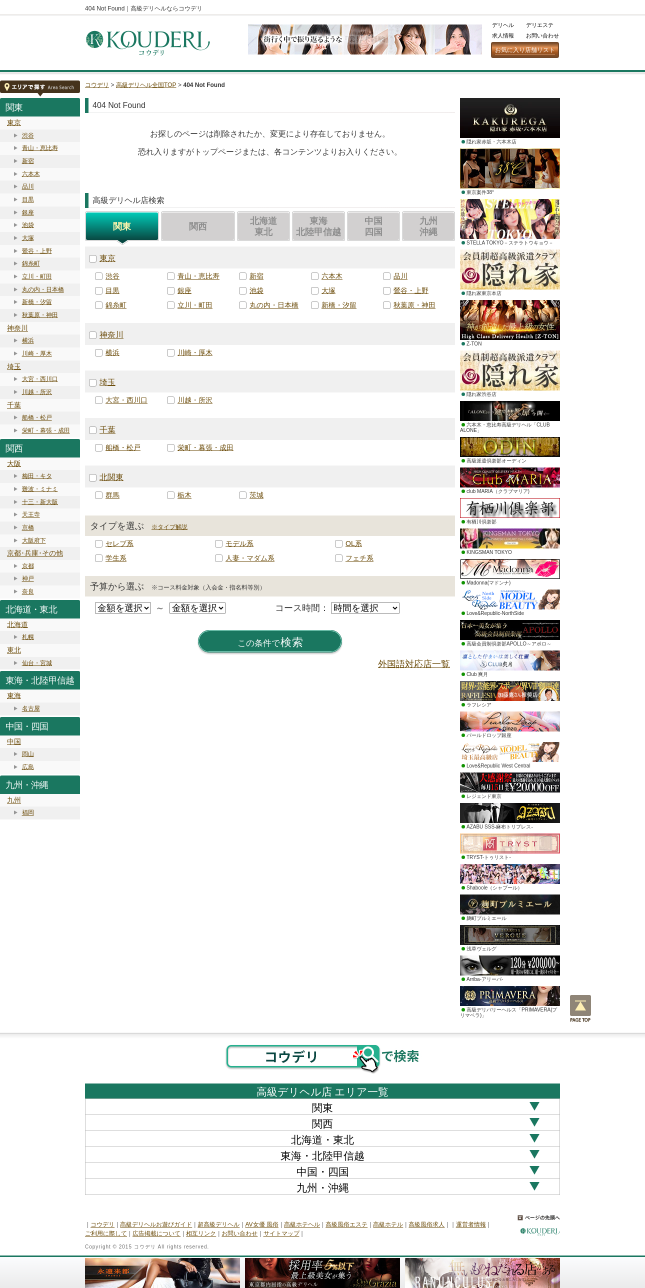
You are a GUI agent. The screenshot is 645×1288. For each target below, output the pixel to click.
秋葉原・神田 (40, 315)
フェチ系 (360, 558)
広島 (28, 767)
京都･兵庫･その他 (35, 553)
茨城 (257, 495)
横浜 (28, 340)
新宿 (28, 161)
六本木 (31, 174)
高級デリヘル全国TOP (146, 85)
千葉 (14, 405)
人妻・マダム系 (250, 558)
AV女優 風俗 (262, 1224)
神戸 (28, 578)
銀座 (28, 212)
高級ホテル (388, 1224)
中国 (14, 742)
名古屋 (31, 708)
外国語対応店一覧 (414, 664)
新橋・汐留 (37, 302)
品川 (28, 186)
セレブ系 (120, 544)
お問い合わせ (542, 35)
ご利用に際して (106, 1233)
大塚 (28, 238)
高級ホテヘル (302, 1224)
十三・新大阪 (40, 502)
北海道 (17, 624)
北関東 (112, 477)
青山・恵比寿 (40, 148)
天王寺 (31, 514)
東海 (14, 696)
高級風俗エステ (347, 1224)
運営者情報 (471, 1224)
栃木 (185, 495)
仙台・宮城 (37, 663)
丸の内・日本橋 (43, 289)
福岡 (28, 812)
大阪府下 (34, 540)
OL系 (354, 544)
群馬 (113, 495)
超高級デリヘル (219, 1224)
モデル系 (240, 544)
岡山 (28, 754)
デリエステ (540, 25)
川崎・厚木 (37, 353)
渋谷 (28, 135)
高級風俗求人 (426, 1224)
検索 (271, 642)
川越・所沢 (37, 392)
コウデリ (97, 85)
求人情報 (503, 35)
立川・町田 (37, 276)
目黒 (28, 199)
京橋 (28, 527)
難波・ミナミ (40, 489)
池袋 (28, 225)
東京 (14, 122)
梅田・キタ (37, 476)
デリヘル (503, 25)
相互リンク (201, 1233)
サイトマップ (282, 1233)
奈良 (28, 591)
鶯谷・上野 (37, 251)
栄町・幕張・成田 (46, 430)
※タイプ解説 (170, 527)
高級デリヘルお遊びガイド (156, 1224)
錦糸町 (31, 263)
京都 (28, 566)
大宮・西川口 (40, 379)
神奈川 (17, 328)
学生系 (116, 558)
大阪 (14, 464)
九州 (14, 800)
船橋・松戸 (37, 417)
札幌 (28, 637)
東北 (14, 650)
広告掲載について (156, 1233)
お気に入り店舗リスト (525, 50)
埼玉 (14, 366)
